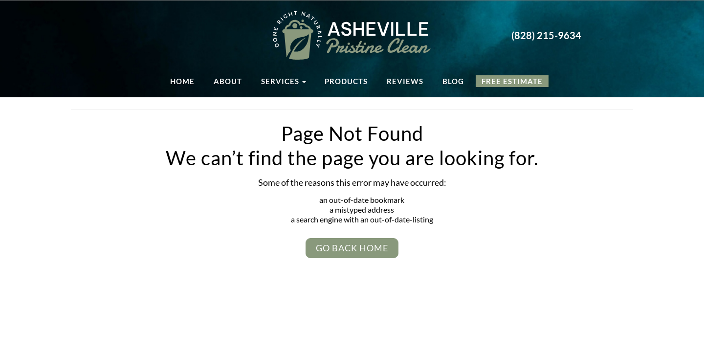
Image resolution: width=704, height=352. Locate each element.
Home (182, 81)
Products (346, 81)
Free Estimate (512, 81)
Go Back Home (352, 247)
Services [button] (283, 81)
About (228, 81)
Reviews (405, 81)
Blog (453, 81)
